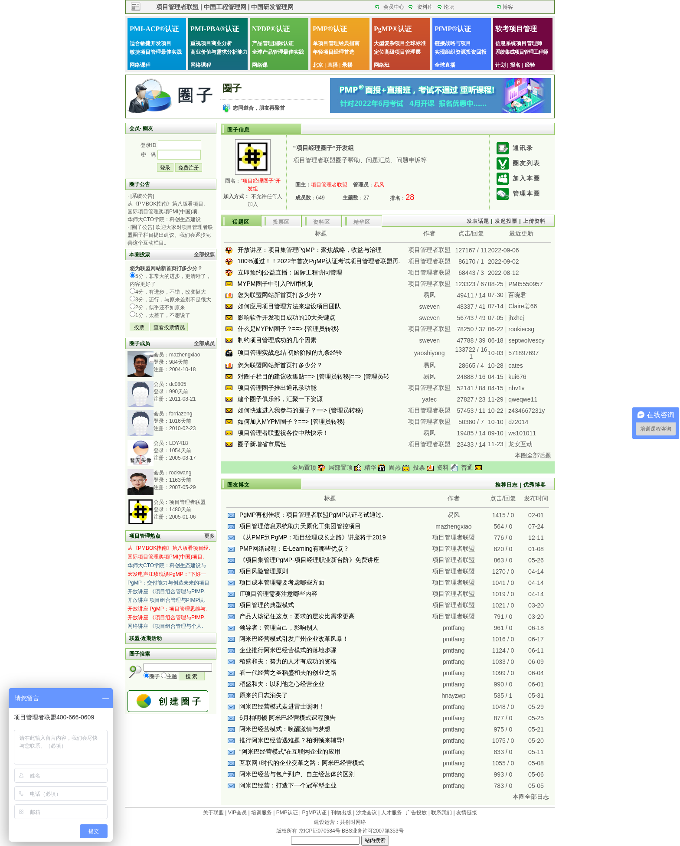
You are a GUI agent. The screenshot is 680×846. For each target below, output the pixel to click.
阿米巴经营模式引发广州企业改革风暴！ (294, 638)
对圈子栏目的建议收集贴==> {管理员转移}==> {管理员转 (314, 376)
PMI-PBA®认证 (214, 29)
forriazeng (180, 414)
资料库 (425, 7)
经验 (530, 65)
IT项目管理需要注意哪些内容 (278, 593)
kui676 (517, 376)
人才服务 (391, 813)
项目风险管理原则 (263, 571)
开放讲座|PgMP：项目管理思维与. (167, 609)
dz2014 (518, 421)
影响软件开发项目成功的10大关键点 (287, 317)
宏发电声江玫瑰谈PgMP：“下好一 (167, 574)
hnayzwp (453, 695)
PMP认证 (287, 813)
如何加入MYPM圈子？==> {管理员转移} (291, 421)
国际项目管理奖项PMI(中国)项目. (166, 557)
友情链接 (466, 813)
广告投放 (416, 813)
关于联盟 (213, 813)
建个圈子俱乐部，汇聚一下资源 (280, 398)
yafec (429, 399)
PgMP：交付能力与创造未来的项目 (168, 583)
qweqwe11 (522, 399)
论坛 (449, 7)
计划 (500, 65)
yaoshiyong (429, 353)
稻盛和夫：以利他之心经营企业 (281, 683)
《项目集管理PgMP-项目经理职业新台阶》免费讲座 (309, 559)
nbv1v (516, 388)
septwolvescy (526, 340)
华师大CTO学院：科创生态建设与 (167, 565)
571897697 (523, 353)
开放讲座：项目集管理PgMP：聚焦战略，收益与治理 (310, 249)
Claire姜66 (522, 306)
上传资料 (534, 221)
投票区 (281, 222)
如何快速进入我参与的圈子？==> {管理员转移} (300, 410)
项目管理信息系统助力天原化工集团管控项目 (300, 526)
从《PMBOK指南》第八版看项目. (166, 204)
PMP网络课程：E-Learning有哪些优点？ (294, 548)
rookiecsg (521, 329)
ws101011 (522, 433)
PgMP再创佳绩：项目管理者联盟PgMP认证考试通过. (311, 514)
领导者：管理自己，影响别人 (278, 627)
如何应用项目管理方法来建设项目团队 (289, 306)
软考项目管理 (516, 29)
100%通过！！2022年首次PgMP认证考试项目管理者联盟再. (319, 261)
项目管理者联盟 (187, 502)
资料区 (321, 222)
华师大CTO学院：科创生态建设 (164, 219)
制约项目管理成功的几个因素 (277, 339)
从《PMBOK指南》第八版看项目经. (169, 548)
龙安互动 (520, 444)
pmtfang (454, 627)
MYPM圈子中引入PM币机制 (276, 283)
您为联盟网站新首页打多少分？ (280, 294)
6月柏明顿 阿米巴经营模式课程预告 (287, 717)
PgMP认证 (314, 813)
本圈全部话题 (533, 455)
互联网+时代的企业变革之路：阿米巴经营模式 (301, 762)
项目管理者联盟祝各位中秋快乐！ (283, 432)
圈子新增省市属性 (262, 444)
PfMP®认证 (453, 29)
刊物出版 (341, 813)
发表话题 (478, 221)
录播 (347, 65)
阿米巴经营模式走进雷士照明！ (281, 706)
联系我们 (441, 813)
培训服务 (261, 813)
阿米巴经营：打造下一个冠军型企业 (288, 785)
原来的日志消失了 (263, 695)
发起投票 (506, 221)
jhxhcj (516, 317)
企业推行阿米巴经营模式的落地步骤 (288, 650)
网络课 (260, 65)
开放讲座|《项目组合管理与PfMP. (166, 591)
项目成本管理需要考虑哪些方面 (281, 582)
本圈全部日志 (531, 796)
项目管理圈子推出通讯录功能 (277, 387)
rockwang (180, 473)
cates (515, 365)
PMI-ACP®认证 (154, 29)
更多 (209, 536)
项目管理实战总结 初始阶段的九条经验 (290, 352)
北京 (318, 65)
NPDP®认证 (271, 29)
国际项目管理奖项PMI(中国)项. (163, 212)
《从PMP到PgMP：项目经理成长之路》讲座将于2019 (312, 537)
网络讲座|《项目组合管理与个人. (165, 626)
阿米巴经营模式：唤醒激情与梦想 (284, 728)
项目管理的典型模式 (266, 604)
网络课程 (140, 65)
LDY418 (178, 443)
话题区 (240, 222)
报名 (515, 65)
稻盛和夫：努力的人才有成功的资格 (288, 661)
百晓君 (517, 294)
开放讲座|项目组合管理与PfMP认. (167, 600)
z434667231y (526, 410)
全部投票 (204, 255)
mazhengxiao (184, 355)
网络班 (381, 65)
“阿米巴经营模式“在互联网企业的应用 (289, 751)
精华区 (361, 222)
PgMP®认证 (393, 29)
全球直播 (445, 65)
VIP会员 (237, 813)
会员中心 (393, 7)
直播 (332, 65)
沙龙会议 (366, 813)
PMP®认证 (330, 29)
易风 (429, 294)
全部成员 (204, 343)
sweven (429, 306)
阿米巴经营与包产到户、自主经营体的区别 (297, 774)
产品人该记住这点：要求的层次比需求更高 (297, 616)
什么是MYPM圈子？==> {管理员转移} (288, 328)
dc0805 (177, 384)
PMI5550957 (525, 284)
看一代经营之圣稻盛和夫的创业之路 (288, 672)
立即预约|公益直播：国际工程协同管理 (290, 272)
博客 (508, 7)
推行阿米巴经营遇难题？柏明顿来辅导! (291, 740)
